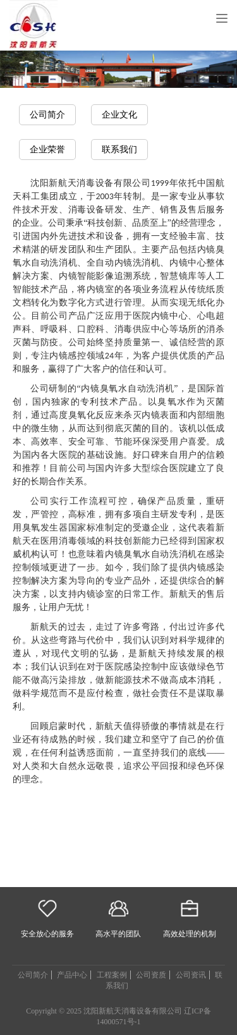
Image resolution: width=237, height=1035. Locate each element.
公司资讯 (191, 975)
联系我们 (119, 149)
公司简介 (47, 114)
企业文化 (119, 114)
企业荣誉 (47, 149)
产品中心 (72, 975)
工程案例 (112, 975)
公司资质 (151, 975)
